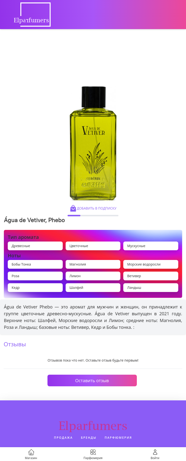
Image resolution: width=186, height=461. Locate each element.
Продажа (63, 438)
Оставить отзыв (92, 380)
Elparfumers (93, 425)
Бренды (88, 438)
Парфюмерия (118, 438)
